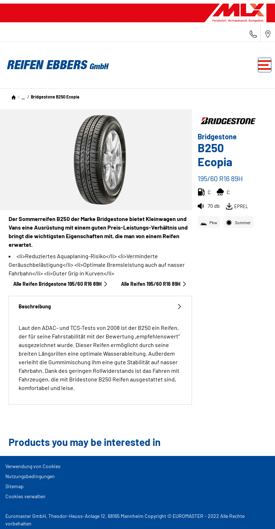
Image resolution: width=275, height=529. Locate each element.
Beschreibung (100, 306)
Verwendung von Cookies (33, 466)
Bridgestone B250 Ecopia (55, 96)
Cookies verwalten (25, 496)
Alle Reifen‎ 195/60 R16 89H (154, 284)
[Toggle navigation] (264, 65)
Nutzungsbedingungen (30, 476)
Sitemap (14, 486)
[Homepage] (13, 96)
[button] (23, 96)
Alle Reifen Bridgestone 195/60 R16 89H (60, 284)
